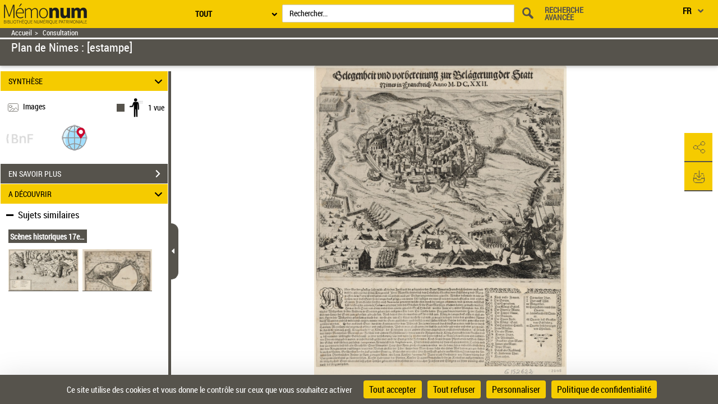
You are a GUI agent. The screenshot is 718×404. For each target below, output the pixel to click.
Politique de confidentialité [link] (604, 389)
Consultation (60, 33)
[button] (75, 137)
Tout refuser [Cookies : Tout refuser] (454, 389)
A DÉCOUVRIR (87, 194)
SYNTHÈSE (87, 81)
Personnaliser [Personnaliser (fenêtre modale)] (516, 389)
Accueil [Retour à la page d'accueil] (21, 33)
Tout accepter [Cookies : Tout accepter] (392, 389)
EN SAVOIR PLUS (88, 174)
